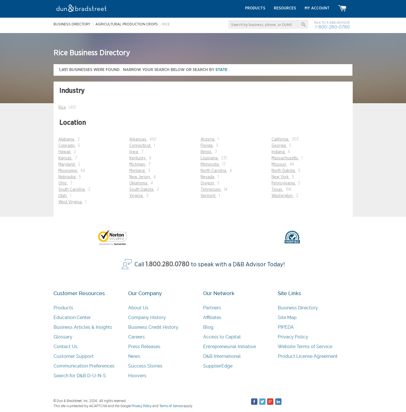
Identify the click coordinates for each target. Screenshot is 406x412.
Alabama (66, 139)
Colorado (67, 146)
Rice (62, 107)
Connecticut (140, 146)
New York (281, 177)
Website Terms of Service (305, 346)
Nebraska (67, 177)
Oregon (208, 183)
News (134, 356)
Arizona (208, 139)
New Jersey (140, 177)
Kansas (65, 158)
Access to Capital (222, 337)
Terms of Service (171, 406)
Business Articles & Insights (83, 327)
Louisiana (210, 158)
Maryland (67, 165)
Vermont (209, 196)
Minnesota (210, 165)
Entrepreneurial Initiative (229, 346)
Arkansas (138, 139)
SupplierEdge (217, 366)
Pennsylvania (284, 183)
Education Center (72, 317)
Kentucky (138, 158)
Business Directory (298, 307)
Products (63, 307)
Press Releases (144, 346)
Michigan (137, 165)
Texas (277, 190)
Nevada (208, 177)
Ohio (63, 183)
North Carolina (214, 171)
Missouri (279, 165)
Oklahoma (138, 183)
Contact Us (65, 346)
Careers (136, 337)
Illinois (207, 152)
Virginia (136, 196)
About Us (138, 307)
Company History (147, 317)
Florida (207, 146)
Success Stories (145, 366)
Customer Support (74, 356)
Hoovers (137, 375)
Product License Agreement (308, 356)
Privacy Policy (293, 337)
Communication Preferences (84, 366)
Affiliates (212, 317)
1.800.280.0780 (167, 264)
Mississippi (68, 171)
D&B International (222, 356)
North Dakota (284, 171)
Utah (63, 196)
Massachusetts (285, 158)
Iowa (134, 152)
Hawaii (65, 152)
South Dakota (141, 190)
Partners (212, 307)
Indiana (279, 152)
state (221, 70)
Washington (283, 196)
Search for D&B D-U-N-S (80, 375)
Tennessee (211, 190)
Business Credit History (153, 327)
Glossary (63, 337)
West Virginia (70, 202)
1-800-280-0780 (332, 27)
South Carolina (72, 190)
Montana (137, 171)
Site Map (287, 317)
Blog (208, 327)
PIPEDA (286, 327)
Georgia (279, 146)
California (280, 139)
